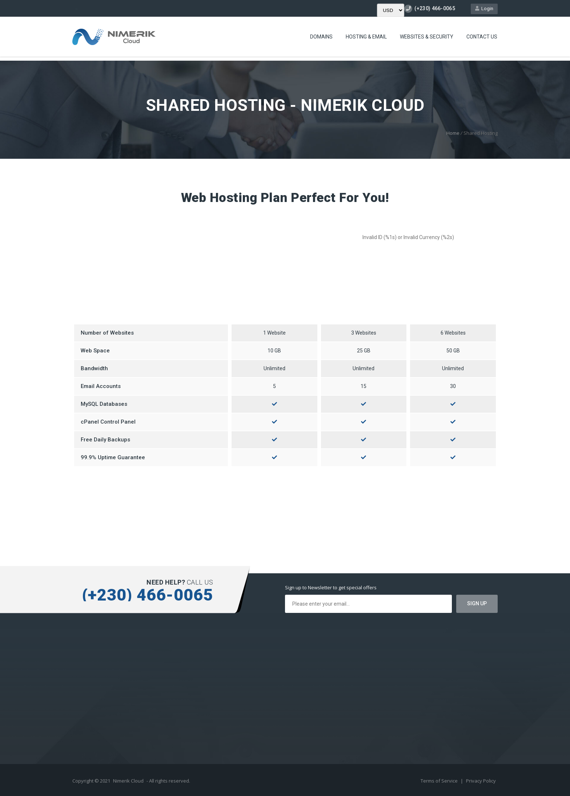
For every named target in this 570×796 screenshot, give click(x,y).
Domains (321, 37)
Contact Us (481, 37)
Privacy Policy (481, 780)
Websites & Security (426, 37)
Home (452, 133)
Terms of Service (440, 780)
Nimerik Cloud (128, 780)
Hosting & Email (366, 37)
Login (484, 8)
